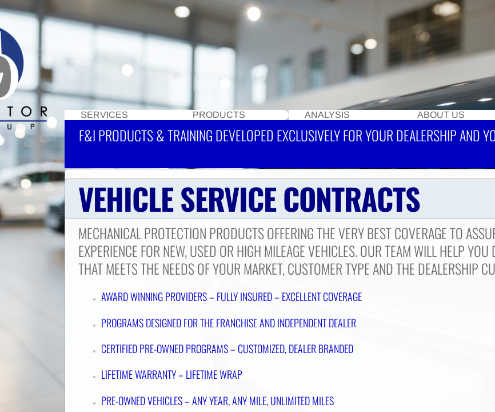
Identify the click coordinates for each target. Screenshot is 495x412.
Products (219, 115)
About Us (441, 115)
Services (104, 115)
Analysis (327, 115)
